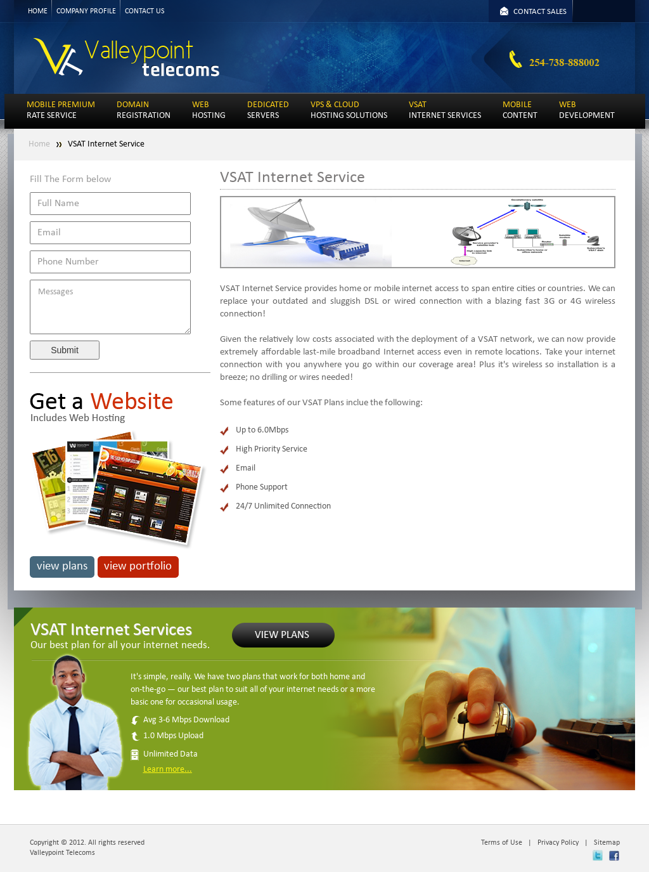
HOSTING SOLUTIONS (349, 110)
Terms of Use (501, 843)
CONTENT (520, 110)
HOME (38, 11)
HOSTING (209, 110)
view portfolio (138, 567)
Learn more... (167, 769)
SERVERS (268, 110)
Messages (110, 307)
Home (39, 144)
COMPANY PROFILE (86, 11)
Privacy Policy (558, 843)
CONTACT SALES (540, 12)
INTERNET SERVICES (445, 110)
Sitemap (607, 843)
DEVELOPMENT (587, 110)
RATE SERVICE (61, 110)
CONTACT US (145, 11)
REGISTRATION (143, 110)
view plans (62, 567)
